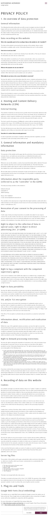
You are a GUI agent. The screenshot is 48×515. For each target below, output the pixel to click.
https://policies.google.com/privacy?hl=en (14, 504)
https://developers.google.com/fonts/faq (13, 503)
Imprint (2, 513)
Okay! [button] (41, 512)
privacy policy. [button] (42, 509)
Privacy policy (6, 513)
